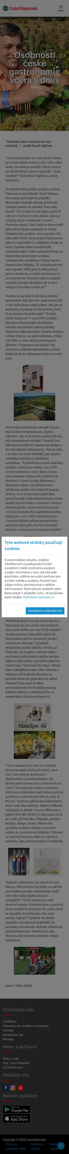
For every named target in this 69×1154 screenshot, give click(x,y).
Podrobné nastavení (38, 597)
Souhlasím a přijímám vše (45, 610)
